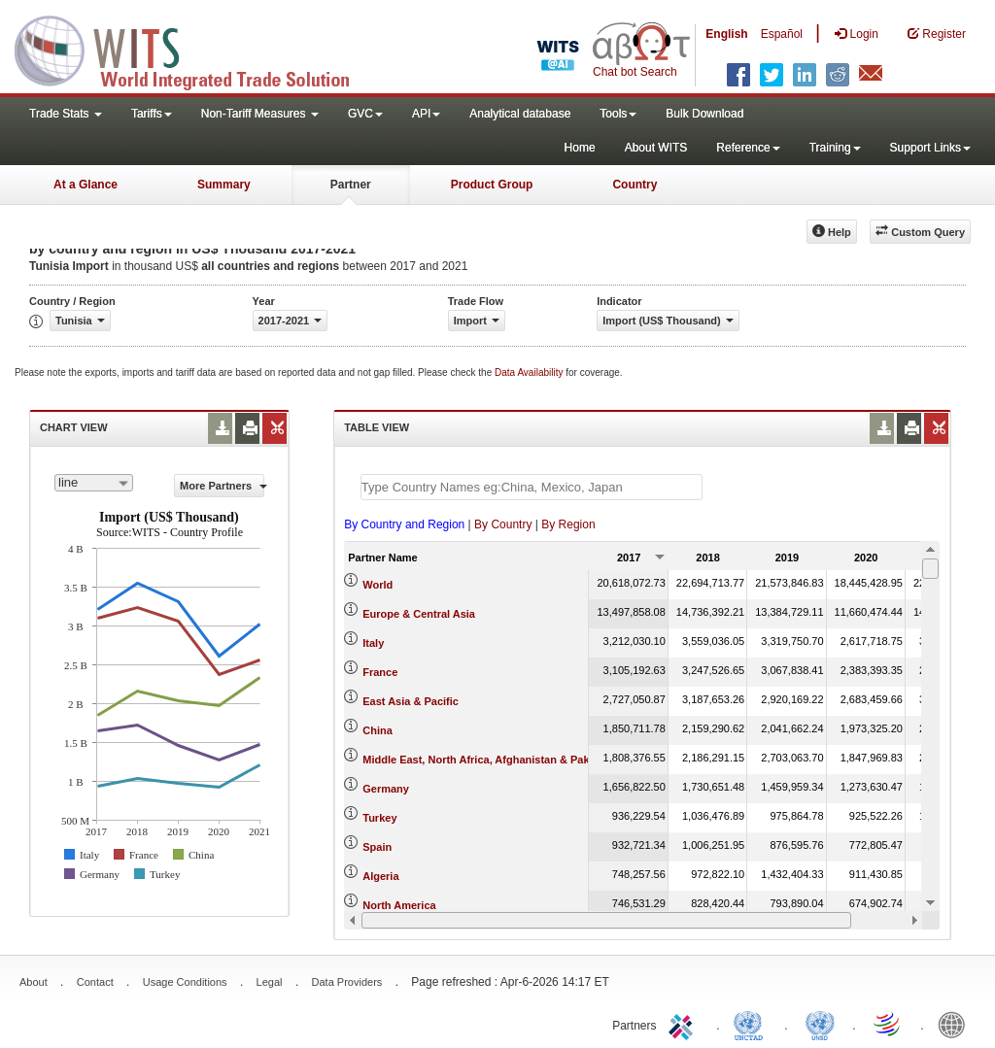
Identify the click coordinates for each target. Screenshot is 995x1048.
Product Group (492, 184)
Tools (618, 113)
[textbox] (531, 487)
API (426, 113)
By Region (568, 524)
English (726, 34)
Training (835, 147)
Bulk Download (704, 113)
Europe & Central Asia (418, 614)
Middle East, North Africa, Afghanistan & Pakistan (488, 759)
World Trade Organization (888, 1023)
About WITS (656, 147)
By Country (503, 524)
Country (634, 184)
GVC (365, 113)
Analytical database (519, 113)
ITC (684, 1023)
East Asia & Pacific (410, 701)
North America (398, 905)
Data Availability (530, 372)
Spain (377, 847)
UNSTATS (820, 1023)
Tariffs (151, 113)
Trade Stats (65, 113)
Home (580, 147)
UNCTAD (752, 1023)
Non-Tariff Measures (260, 113)
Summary (224, 184)
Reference (747, 147)
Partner (350, 184)
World (377, 585)
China (377, 730)
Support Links (930, 147)
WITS (194, 48)
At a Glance (85, 184)
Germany (385, 788)
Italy (373, 643)
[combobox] (93, 482)
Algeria (380, 876)
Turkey (379, 818)
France (379, 672)
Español (782, 34)
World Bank (956, 1023)
